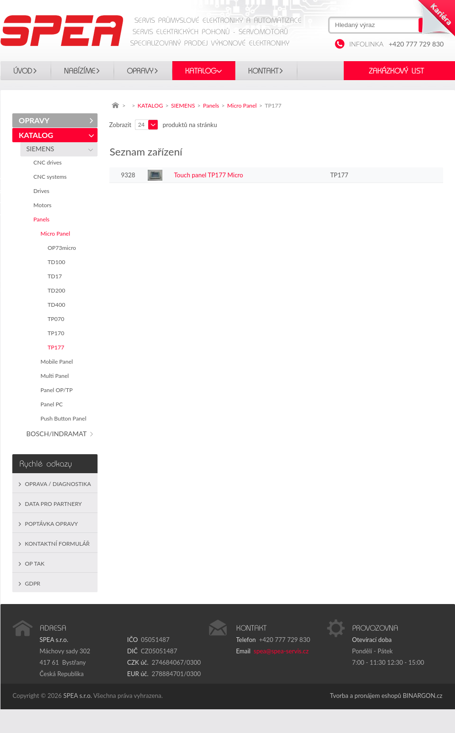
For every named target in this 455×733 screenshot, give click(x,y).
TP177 (57, 347)
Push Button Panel (65, 418)
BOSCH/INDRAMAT (58, 434)
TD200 (58, 290)
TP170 (57, 333)
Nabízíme (79, 71)
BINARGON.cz (423, 695)
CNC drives (49, 162)
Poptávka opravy (51, 523)
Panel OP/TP (58, 390)
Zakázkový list (396, 71)
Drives (43, 190)
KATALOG (200, 71)
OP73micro (63, 247)
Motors (44, 205)
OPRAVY (140, 71)
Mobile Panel (58, 361)
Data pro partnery (53, 503)
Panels (43, 219)
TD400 (58, 304)
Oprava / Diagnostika (58, 483)
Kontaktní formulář (57, 543)
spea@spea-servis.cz (281, 651)
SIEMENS (42, 149)
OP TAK (35, 563)
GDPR (33, 583)
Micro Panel (57, 233)
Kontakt (263, 71)
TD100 (58, 262)
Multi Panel (56, 375)
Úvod (22, 71)
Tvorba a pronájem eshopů (365, 695)
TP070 (57, 318)
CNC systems (52, 176)
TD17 (56, 276)
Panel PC (53, 404)
